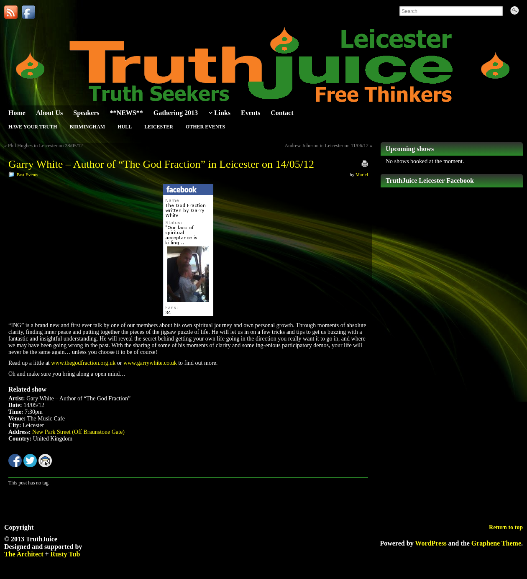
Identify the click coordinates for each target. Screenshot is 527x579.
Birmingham (87, 127)
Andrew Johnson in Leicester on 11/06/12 (326, 146)
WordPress (430, 543)
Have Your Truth (32, 127)
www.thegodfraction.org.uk (83, 363)
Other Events (205, 127)
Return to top (506, 527)
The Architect (23, 554)
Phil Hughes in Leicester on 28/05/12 (45, 146)
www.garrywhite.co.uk (150, 363)
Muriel (362, 174)
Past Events (27, 174)
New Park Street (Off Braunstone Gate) (78, 432)
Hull (125, 127)
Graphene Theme (496, 543)
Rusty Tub (65, 554)
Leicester (158, 127)
